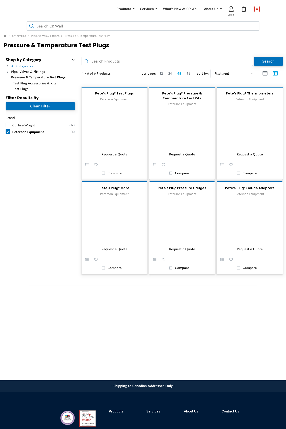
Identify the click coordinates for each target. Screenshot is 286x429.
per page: (148, 73)
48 (179, 73)
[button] (125, 9)
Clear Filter (40, 106)
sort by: (203, 73)
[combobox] (143, 26)
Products (116, 411)
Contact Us (230, 411)
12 (161, 73)
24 (170, 73)
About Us (191, 411)
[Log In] (231, 9)
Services (153, 411)
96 (189, 73)
